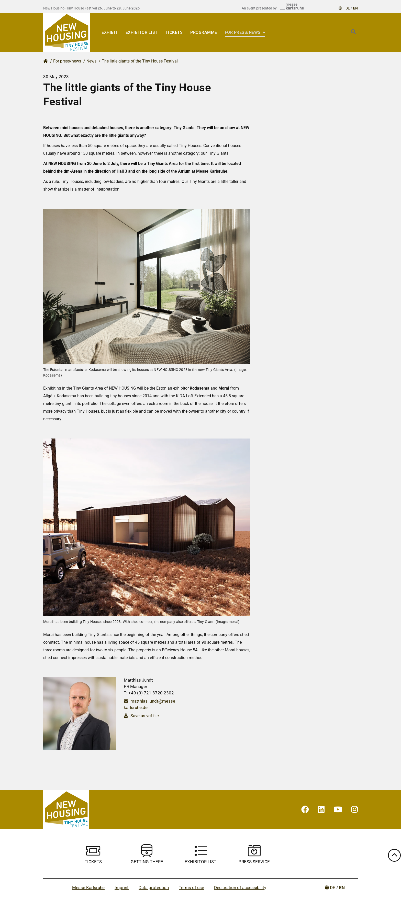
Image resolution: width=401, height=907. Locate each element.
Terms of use (191, 887)
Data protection (154, 887)
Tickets (174, 32)
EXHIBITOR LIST (142, 32)
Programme (203, 32)
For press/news (243, 32)
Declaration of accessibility (240, 887)
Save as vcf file (141, 715)
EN (355, 8)
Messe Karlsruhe (88, 887)
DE (348, 8)
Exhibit (110, 32)
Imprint (122, 887)
